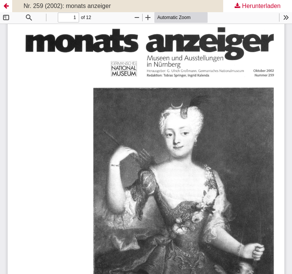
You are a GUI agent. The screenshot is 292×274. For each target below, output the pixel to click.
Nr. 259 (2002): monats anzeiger (67, 6)
